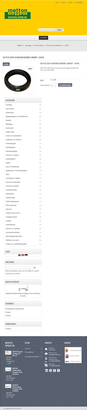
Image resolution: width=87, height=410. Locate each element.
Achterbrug (11, 112)
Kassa (70, 2)
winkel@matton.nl (55, 355)
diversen (10, 209)
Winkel (19, 45)
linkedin (46, 370)
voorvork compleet (14, 186)
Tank (9, 174)
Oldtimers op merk (14, 240)
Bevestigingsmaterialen (16, 236)
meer (9, 363)
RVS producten (13, 205)
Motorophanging (13, 151)
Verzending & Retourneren (14, 309)
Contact (8, 316)
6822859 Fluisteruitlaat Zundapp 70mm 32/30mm (17, 388)
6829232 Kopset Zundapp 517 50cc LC (17, 354)
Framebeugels (12, 143)
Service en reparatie (14, 228)
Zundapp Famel (13, 217)
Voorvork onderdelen (54, 45)
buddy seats (12, 132)
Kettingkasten (12, 147)
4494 (67, 45)
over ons (27, 349)
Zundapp (28, 45)
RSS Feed (50, 370)
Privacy (8, 312)
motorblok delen (13, 190)
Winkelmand (79, 2)
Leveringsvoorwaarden (32, 357)
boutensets (11, 128)
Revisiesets (11, 194)
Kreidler (10, 221)
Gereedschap (12, 225)
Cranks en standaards (15, 136)
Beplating (11, 124)
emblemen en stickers (15, 140)
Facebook (58, 370)
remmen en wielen (14, 155)
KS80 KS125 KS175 (15, 213)
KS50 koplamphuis (14, 201)
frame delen (38, 45)
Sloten (10, 163)
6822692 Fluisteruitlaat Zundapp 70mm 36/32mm (23, 293)
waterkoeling (12, 198)
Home (56, 2)
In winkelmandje (65, 85)
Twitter (54, 370)
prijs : (42, 80)
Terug (6, 64)
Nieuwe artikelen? (12, 281)
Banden (10, 120)
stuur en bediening (14, 167)
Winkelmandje (11, 324)
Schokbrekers (12, 159)
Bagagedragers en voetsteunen (18, 116)
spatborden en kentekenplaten (18, 170)
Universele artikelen (15, 232)
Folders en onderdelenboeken (18, 244)
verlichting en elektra (15, 178)
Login (63, 2)
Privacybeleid (29, 352)
